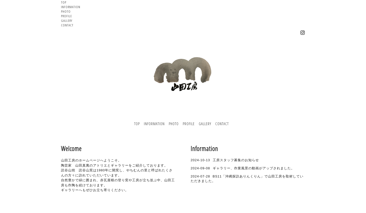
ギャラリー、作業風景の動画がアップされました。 (254, 168)
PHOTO (66, 11)
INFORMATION (70, 7)
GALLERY (66, 20)
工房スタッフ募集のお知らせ (236, 160)
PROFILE (66, 16)
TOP (63, 2)
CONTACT (67, 25)
